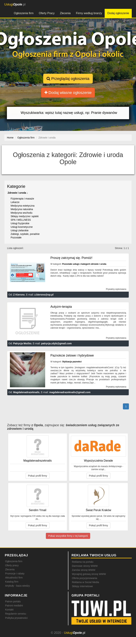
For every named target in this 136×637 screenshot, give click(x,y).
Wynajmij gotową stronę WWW (89, 574)
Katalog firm (11, 581)
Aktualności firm (14, 577)
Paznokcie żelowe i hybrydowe (72, 355)
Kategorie (16, 186)
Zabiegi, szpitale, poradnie (25, 234)
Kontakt (9, 609)
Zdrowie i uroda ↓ (18, 192)
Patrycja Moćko (22, 343)
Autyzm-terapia (61, 306)
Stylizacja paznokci (71, 361)
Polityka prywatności (16, 617)
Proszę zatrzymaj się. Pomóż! (71, 258)
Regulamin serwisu (15, 613)
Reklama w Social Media (85, 582)
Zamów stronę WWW (83, 570)
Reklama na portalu (82, 561)
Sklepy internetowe (82, 586)
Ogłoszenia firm (23, 13)
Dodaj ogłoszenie (118, 13)
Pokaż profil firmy (37, 475)
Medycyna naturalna (22, 209)
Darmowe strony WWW (85, 565)
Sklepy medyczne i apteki (25, 216)
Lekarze (15, 202)
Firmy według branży (89, 13)
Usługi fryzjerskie (20, 223)
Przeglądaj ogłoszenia (68, 78)
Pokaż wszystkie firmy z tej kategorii (68, 535)
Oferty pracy (12, 565)
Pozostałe (16, 237)
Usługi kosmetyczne (22, 226)
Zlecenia (65, 13)
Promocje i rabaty (14, 573)
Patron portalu (13, 601)
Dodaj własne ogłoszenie (68, 92)
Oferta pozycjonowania (84, 578)
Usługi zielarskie (20, 230)
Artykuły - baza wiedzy (17, 585)
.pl (15, 4)
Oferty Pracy (47, 13)
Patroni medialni (14, 605)
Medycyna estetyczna (23, 205)
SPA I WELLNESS (21, 219)
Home (10, 137)
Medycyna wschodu (21, 212)
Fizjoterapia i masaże (22, 198)
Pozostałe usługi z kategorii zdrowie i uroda (84, 264)
